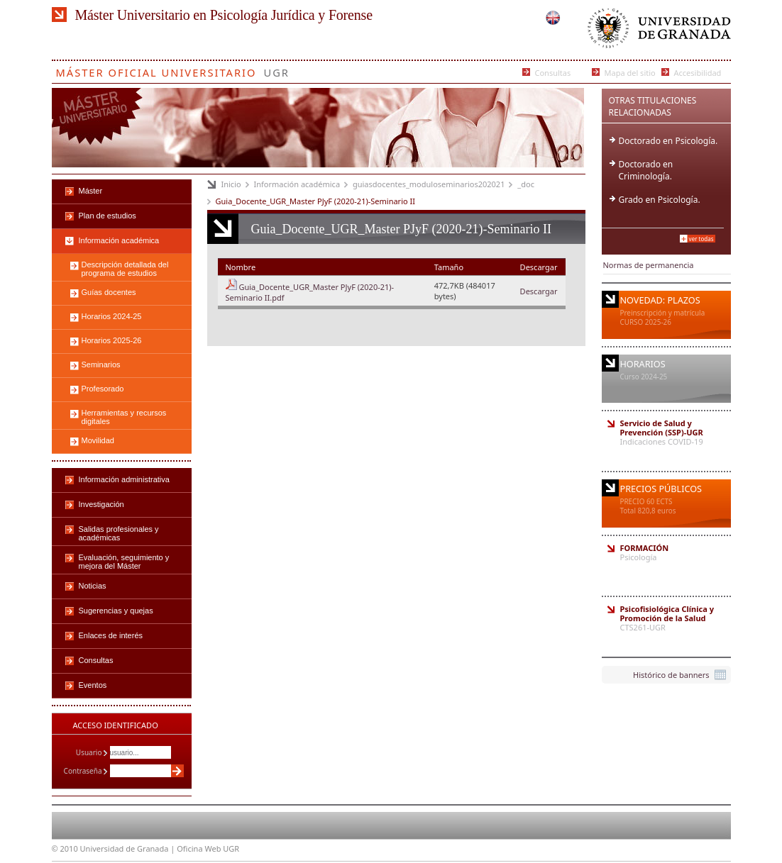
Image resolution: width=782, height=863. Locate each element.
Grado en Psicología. (659, 200)
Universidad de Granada (656, 31)
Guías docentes (109, 292)
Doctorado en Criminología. (646, 170)
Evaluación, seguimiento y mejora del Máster (124, 561)
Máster (91, 190)
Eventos (93, 685)
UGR (276, 69)
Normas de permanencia (648, 265)
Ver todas (701, 239)
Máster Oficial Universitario (156, 69)
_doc (525, 184)
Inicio (231, 184)
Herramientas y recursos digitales (124, 416)
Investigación (101, 504)
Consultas (553, 72)
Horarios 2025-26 (112, 340)
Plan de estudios (107, 215)
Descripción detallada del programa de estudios (125, 268)
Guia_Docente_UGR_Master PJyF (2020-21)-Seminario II (315, 201)
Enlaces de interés (111, 635)
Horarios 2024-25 (112, 316)
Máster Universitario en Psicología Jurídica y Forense (224, 15)
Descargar (539, 291)
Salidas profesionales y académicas (119, 533)
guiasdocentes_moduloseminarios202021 (429, 184)
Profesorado (103, 388)
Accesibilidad (698, 72)
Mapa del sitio (630, 72)
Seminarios (101, 364)
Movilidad (98, 440)
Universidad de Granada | (128, 848)
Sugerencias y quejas (116, 610)
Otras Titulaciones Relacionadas (653, 106)
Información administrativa (124, 479)
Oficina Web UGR (208, 848)
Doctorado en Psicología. (668, 141)
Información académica (297, 184)
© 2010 (65, 848)
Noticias (92, 585)
